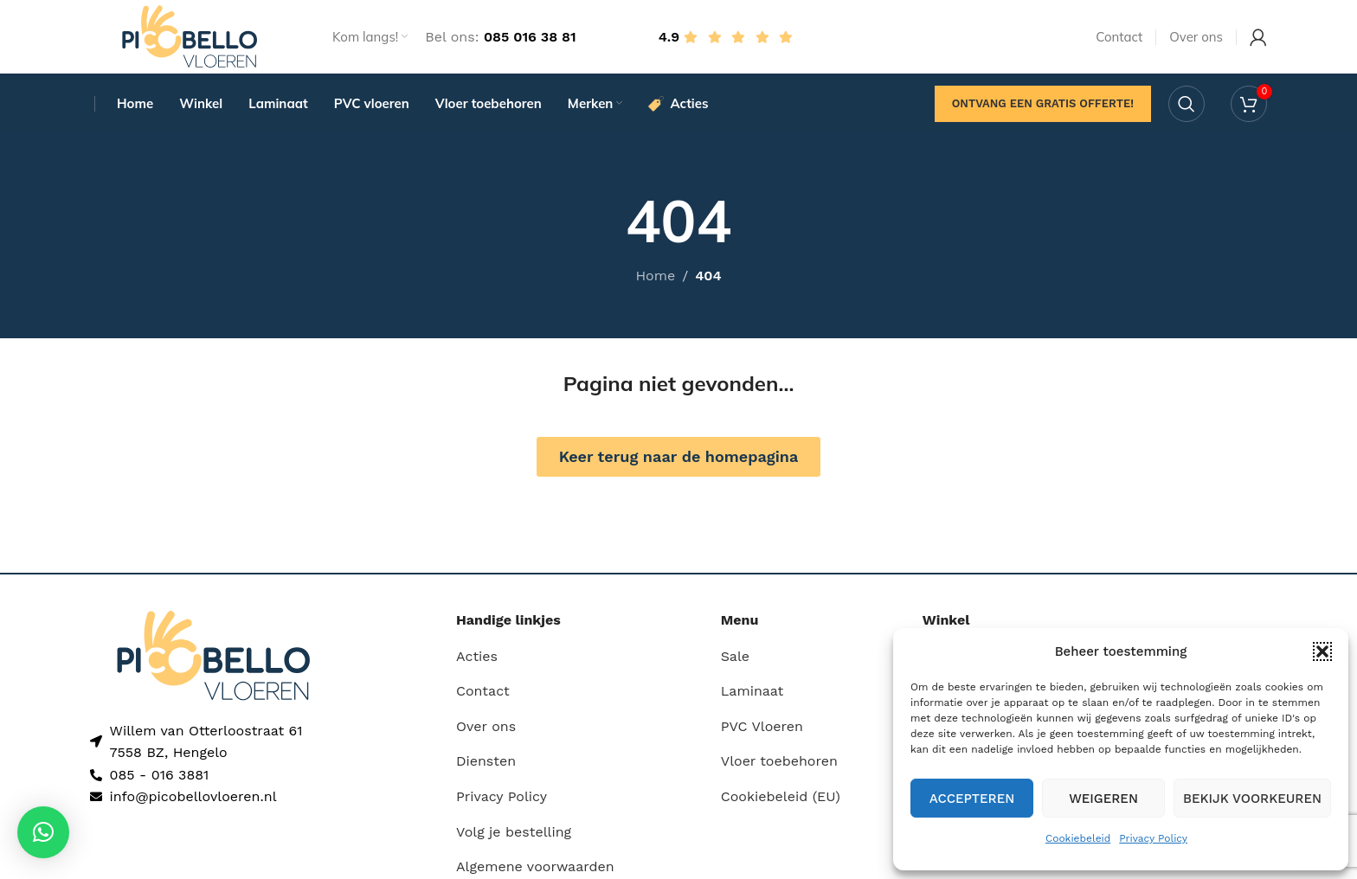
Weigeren (1103, 798)
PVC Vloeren (762, 731)
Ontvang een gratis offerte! (1043, 107)
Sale (735, 661)
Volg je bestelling (513, 837)
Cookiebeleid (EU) (780, 801)
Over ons (486, 731)
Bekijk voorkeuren (1252, 798)
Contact (483, 696)
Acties (477, 661)
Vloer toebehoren (779, 766)
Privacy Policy (1153, 838)
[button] (1322, 651)
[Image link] (213, 659)
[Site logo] (189, 37)
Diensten (486, 766)
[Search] (1186, 108)
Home (655, 281)
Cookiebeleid (1077, 838)
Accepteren (972, 798)
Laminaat (752, 696)
